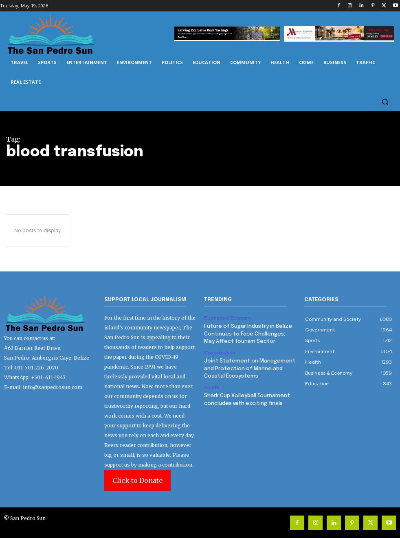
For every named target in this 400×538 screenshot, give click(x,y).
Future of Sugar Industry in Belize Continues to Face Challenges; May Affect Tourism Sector (248, 334)
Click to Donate (137, 480)
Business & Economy (227, 318)
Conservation (219, 352)
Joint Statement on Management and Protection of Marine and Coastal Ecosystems (249, 368)
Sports (211, 386)
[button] (384, 101)
